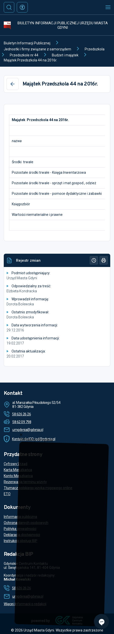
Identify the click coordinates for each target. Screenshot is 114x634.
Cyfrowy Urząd (15, 464)
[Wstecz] (13, 84)
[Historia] (94, 260)
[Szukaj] (9, 7)
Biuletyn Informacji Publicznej (27, 43)
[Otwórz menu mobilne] (108, 7)
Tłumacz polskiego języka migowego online (38, 488)
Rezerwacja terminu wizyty (25, 482)
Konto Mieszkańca (18, 476)
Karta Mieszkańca (18, 470)
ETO (7, 494)
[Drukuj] (103, 260)
